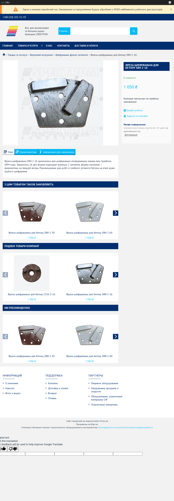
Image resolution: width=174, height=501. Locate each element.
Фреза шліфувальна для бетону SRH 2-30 (32, 232)
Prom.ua (104, 421)
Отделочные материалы (104, 404)
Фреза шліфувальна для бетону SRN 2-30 (32, 356)
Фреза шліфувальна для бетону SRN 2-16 (89, 294)
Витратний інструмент (41, 54)
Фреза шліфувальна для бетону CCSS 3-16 (31, 294)
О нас (49, 45)
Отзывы (52, 398)
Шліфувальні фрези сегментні (72, 54)
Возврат (52, 393)
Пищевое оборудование (104, 383)
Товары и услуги (28, 45)
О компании (11, 383)
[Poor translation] (13, 449)
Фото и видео (13, 393)
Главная (7, 45)
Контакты (63, 45)
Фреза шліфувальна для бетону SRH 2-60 (89, 232)
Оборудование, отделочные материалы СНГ (106, 398)
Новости (9, 388)
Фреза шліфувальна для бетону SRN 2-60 (89, 356)
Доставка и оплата (86, 45)
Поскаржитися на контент (111, 427)
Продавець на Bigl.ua (87, 424)
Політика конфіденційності (139, 427)
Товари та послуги (17, 54)
